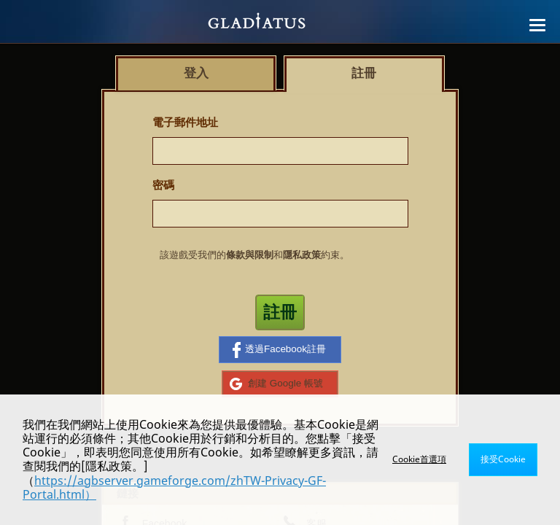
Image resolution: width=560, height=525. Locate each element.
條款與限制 (249, 254)
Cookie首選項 (419, 459)
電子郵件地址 (185, 122)
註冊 (280, 312)
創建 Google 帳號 (276, 384)
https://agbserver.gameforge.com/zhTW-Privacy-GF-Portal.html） (174, 487)
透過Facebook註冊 (279, 350)
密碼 (163, 185)
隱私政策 (302, 254)
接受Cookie (503, 459)
